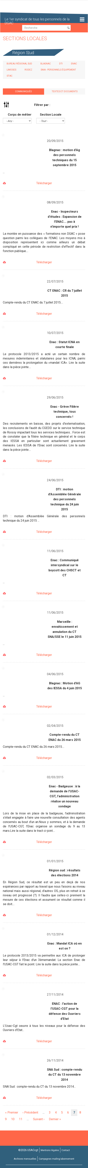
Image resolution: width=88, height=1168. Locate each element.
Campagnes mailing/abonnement (56, 1159)
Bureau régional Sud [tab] (19, 63)
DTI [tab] (61, 63)
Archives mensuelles (25, 1159)
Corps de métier (19, 114)
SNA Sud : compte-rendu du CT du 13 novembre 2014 (64, 1075)
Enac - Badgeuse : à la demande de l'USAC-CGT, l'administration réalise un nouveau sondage (64, 796)
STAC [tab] (9, 75)
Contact (65, 1150)
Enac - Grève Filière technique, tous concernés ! (64, 412)
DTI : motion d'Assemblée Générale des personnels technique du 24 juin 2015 (64, 499)
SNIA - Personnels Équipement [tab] (58, 69)
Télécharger (44, 183)
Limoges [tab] (11, 69)
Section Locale (50, 114)
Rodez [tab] (28, 69)
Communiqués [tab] (23, 91)
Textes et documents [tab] (65, 91)
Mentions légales (50, 1150)
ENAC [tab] (74, 63)
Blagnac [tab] (45, 63)
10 (14, 1119)
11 (22, 1119)
